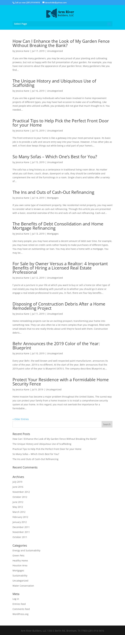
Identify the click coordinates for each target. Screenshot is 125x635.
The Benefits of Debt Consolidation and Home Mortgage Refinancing (58, 226)
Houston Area (20, 565)
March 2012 (19, 511)
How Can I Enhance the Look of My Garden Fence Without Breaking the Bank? (61, 43)
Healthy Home (20, 560)
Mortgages (53, 197)
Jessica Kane (22, 51)
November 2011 (21, 532)
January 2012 (20, 522)
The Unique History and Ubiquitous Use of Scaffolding (54, 83)
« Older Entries (21, 419)
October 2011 (20, 537)
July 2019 (17, 481)
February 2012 (20, 517)
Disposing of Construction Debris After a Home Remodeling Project (59, 306)
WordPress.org (20, 614)
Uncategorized (55, 51)
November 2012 (21, 491)
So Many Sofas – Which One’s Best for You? (55, 157)
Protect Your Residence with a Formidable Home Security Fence (61, 382)
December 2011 (21, 527)
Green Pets (18, 555)
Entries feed (19, 603)
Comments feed (21, 609)
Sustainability (20, 575)
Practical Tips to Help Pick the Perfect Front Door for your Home (61, 123)
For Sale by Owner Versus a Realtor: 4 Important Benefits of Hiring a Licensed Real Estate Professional (60, 268)
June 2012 (18, 502)
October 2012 (20, 496)
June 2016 (18, 486)
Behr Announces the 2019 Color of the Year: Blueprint (56, 346)
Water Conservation (23, 585)
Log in (16, 598)
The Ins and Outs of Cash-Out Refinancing (53, 192)
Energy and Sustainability (26, 550)
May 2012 (18, 506)
